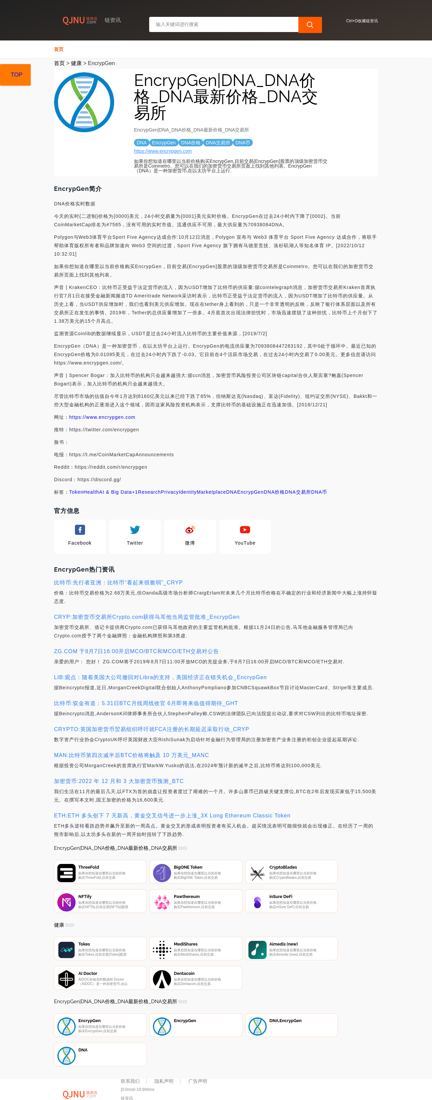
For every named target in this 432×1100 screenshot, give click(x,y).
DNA (231, 492)
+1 (135, 492)
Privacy (170, 492)
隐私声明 (164, 1063)
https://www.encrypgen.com (163, 151)
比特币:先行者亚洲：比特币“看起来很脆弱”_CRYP (118, 582)
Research (149, 492)
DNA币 (319, 492)
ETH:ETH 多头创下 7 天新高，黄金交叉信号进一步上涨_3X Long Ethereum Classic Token (172, 815)
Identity (188, 492)
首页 (58, 49)
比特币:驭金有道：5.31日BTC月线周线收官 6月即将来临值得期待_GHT (146, 703)
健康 (76, 63)
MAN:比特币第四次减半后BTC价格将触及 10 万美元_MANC (131, 755)
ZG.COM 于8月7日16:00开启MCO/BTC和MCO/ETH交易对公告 (136, 651)
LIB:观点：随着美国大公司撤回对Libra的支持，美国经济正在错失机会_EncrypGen (160, 677)
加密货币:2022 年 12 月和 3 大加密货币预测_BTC (119, 781)
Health (91, 492)
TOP (17, 74)
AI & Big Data (115, 492)
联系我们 (130, 1063)
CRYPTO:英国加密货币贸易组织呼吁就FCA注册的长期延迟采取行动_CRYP (151, 729)
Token (76, 492)
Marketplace (211, 492)
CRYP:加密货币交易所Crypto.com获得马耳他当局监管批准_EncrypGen (147, 617)
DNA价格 (274, 492)
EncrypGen (250, 492)
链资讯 (161, 1089)
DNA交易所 (298, 492)
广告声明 (197, 1063)
